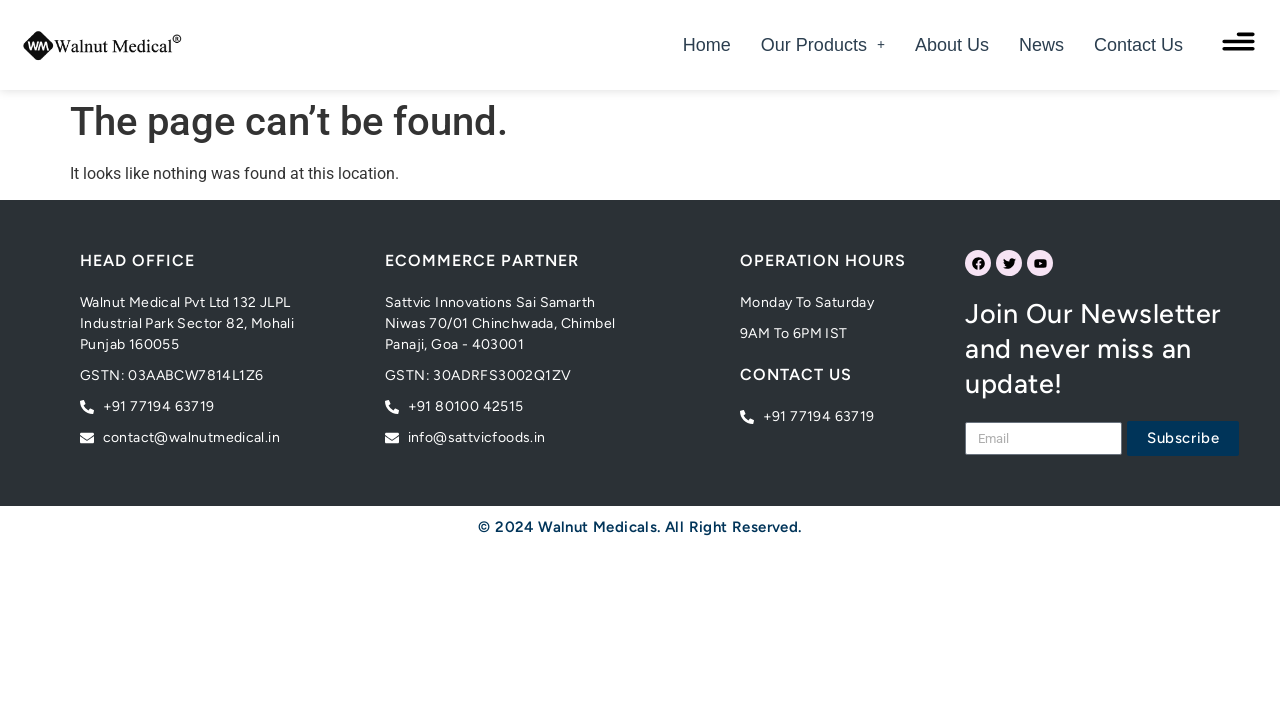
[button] (823, 45)
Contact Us (1138, 45)
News (1041, 45)
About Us (952, 45)
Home (707, 45)
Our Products (823, 45)
